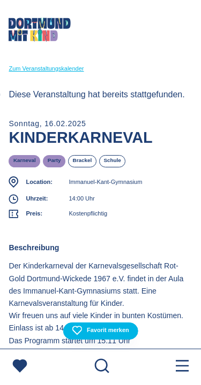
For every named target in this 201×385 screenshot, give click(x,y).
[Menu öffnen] (182, 367)
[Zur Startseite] (40, 31)
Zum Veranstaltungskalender (46, 68)
